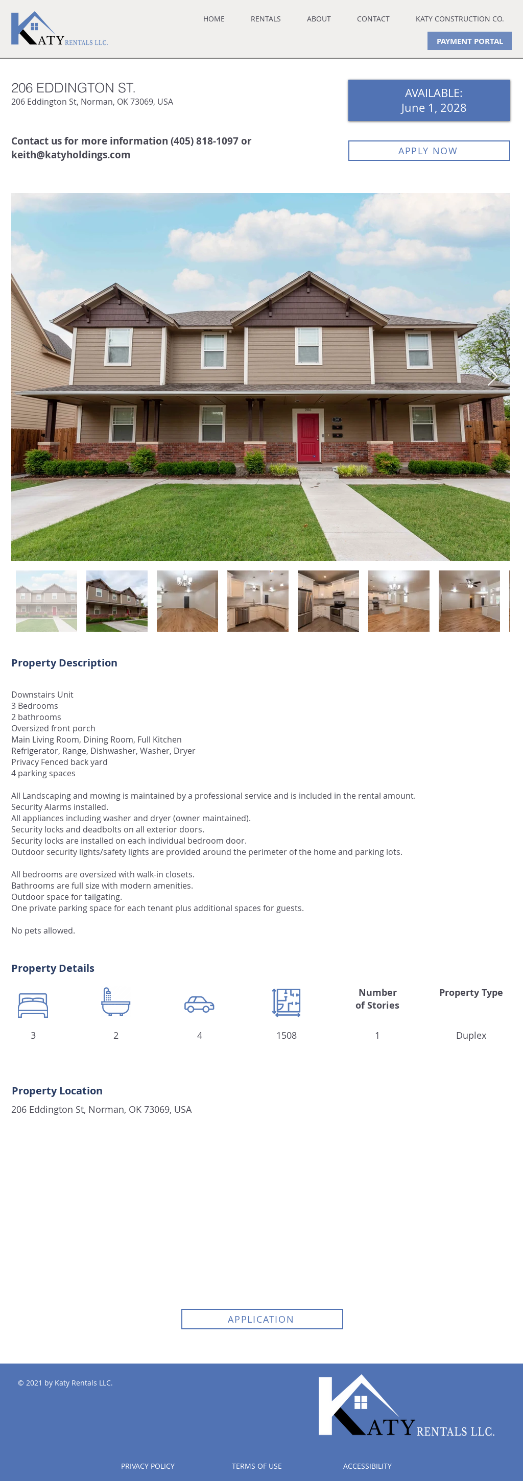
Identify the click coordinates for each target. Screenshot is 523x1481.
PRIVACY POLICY (148, 1466)
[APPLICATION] (262, 1319)
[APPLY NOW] (429, 150)
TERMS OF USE (257, 1466)
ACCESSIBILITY (367, 1466)
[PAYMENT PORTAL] (469, 41)
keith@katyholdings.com (71, 154)
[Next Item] (492, 377)
